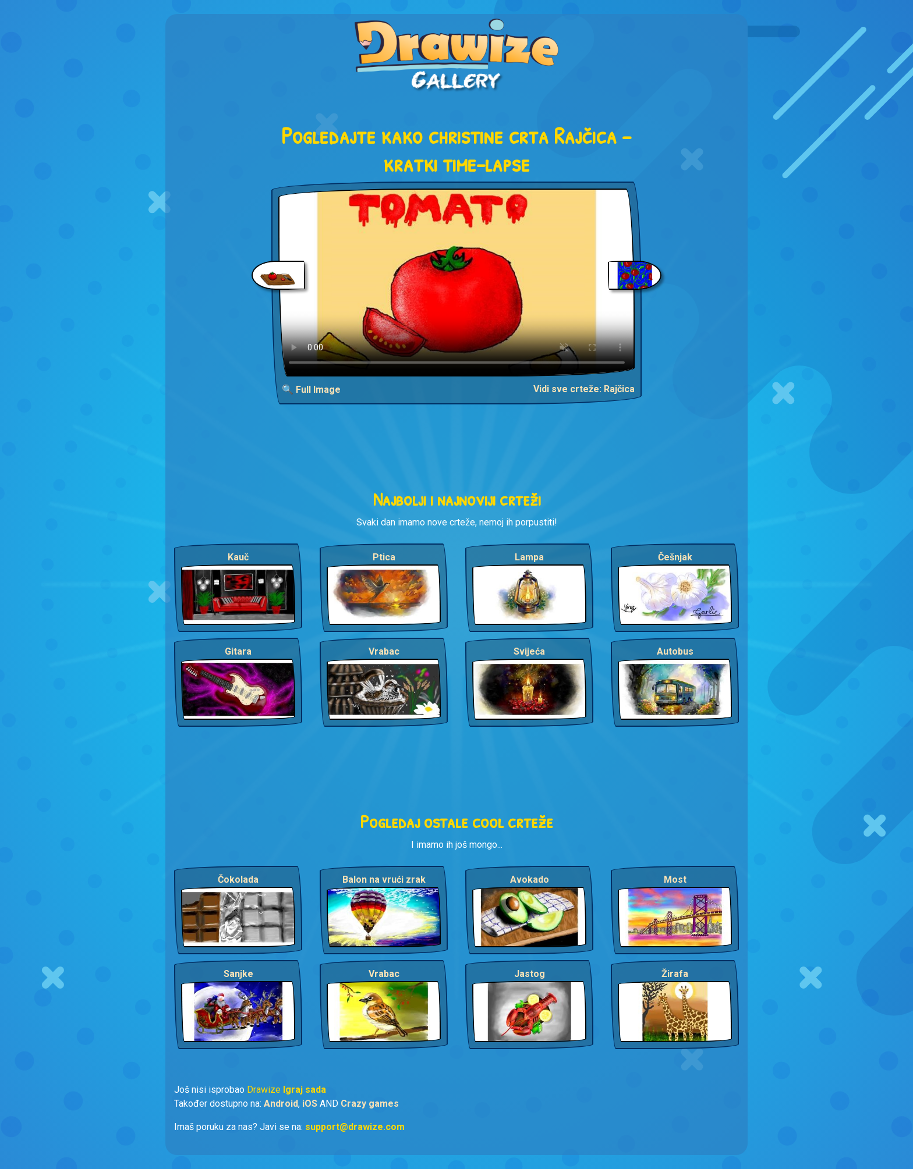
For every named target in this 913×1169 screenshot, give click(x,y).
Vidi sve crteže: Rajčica (584, 389)
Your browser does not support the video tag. (456, 282)
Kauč (238, 557)
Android (281, 1103)
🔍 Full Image (311, 389)
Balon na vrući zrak (384, 879)
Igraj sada (304, 1089)
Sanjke (238, 973)
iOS (309, 1103)
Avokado (529, 879)
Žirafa (674, 973)
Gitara (238, 651)
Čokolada (238, 879)
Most (675, 879)
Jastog (529, 973)
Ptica (384, 557)
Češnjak (675, 557)
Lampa (529, 557)
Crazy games (370, 1103)
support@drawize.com (355, 1126)
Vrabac (384, 651)
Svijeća (529, 651)
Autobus (675, 651)
